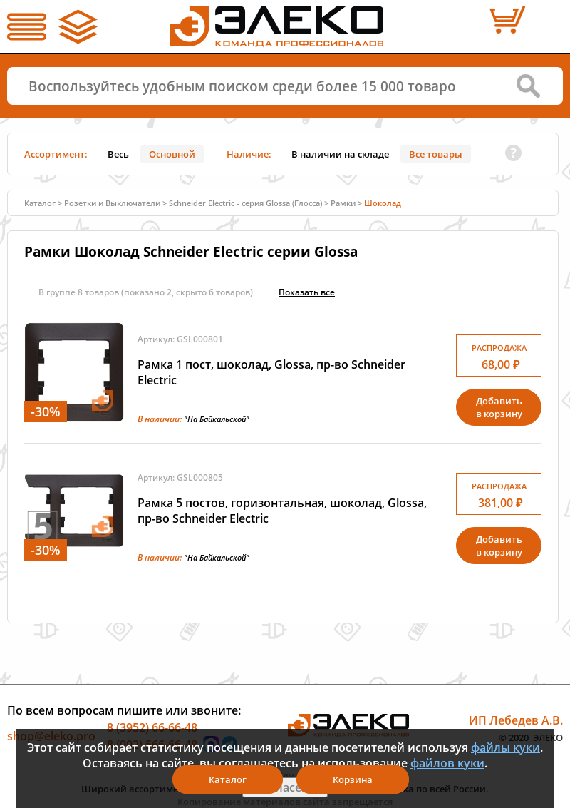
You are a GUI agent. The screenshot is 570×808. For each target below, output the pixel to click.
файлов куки (447, 763)
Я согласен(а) (285, 787)
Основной (172, 154)
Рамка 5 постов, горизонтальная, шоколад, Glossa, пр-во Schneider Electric (282, 510)
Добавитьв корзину (499, 407)
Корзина (353, 779)
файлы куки (505, 747)
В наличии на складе (340, 154)
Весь (118, 154)
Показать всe (307, 292)
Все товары (435, 154)
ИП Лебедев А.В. (516, 720)
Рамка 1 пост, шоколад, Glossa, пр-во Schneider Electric (271, 372)
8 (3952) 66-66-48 (152, 727)
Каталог (40, 203)
